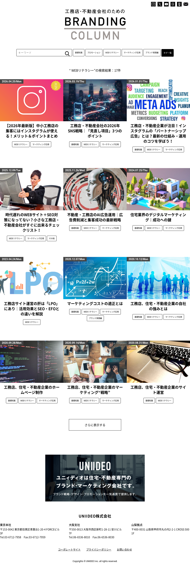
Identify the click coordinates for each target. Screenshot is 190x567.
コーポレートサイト (67, 545)
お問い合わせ (126, 545)
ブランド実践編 (152, 55)
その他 (52, 238)
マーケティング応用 (132, 55)
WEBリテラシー (112, 55)
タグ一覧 (167, 55)
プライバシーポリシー (99, 545)
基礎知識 (79, 55)
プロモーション (94, 55)
